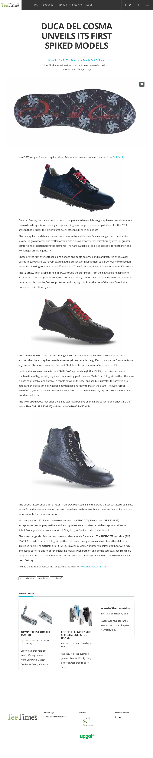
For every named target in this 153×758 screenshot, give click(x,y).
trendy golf (57, 578)
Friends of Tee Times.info (70, 5)
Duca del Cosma (27, 578)
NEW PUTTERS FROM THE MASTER (36, 633)
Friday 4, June (121, 613)
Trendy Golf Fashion (93, 60)
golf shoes (43, 578)
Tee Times (71, 60)
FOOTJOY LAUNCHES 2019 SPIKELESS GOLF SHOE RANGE (76, 634)
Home (35, 5)
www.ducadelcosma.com (94, 566)
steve (107, 613)
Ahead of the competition (115, 608)
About (89, 5)
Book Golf (48, 5)
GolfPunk (118, 157)
